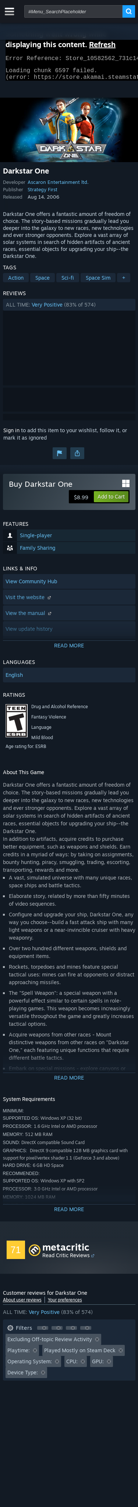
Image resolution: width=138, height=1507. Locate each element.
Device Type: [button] (22, 1377)
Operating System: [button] (29, 1366)
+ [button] (123, 282)
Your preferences (65, 1304)
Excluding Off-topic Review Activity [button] (49, 1343)
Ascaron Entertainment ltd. (58, 186)
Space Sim (98, 282)
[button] (69, 309)
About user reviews (22, 1304)
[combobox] (73, 11)
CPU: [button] (72, 1366)
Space (42, 282)
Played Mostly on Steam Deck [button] (80, 1355)
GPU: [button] (98, 1366)
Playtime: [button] (18, 1355)
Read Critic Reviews (66, 1259)
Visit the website (29, 601)
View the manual (29, 617)
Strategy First (42, 194)
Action (16, 282)
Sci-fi (67, 282)
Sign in (11, 434)
